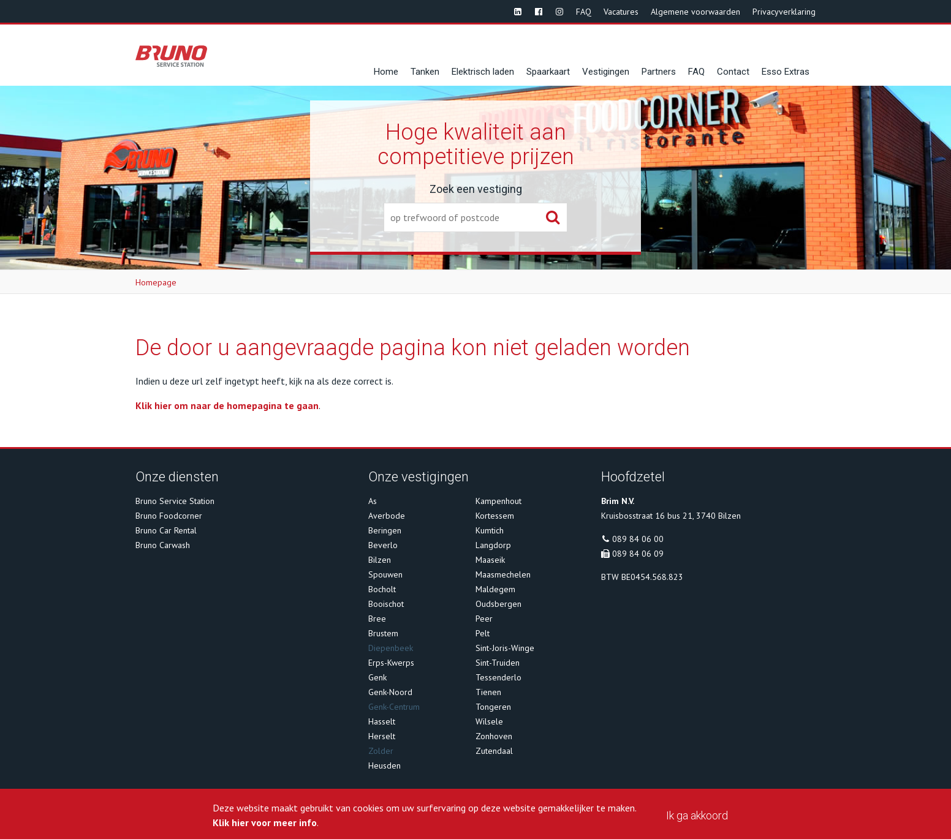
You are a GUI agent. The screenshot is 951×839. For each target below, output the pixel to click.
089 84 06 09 (638, 553)
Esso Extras (785, 71)
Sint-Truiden (498, 662)
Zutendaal (494, 750)
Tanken (425, 71)
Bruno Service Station (174, 500)
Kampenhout (498, 500)
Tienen (488, 692)
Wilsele (489, 721)
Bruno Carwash (162, 545)
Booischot (386, 603)
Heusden (384, 765)
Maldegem (495, 589)
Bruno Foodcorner (168, 515)
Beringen (384, 530)
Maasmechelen (503, 574)
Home (386, 71)
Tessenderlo (498, 677)
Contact (733, 71)
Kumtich (490, 530)
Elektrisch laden (483, 71)
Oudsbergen (498, 603)
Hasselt (381, 721)
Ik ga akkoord (697, 815)
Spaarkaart (548, 71)
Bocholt (382, 589)
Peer (484, 618)
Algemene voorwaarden (695, 11)
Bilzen (379, 559)
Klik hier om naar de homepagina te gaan (227, 405)
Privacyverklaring (784, 11)
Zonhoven (494, 736)
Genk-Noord (390, 692)
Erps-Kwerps (391, 662)
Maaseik (490, 559)
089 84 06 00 (638, 538)
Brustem (383, 633)
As (372, 500)
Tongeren (493, 706)
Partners (659, 71)
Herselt (381, 736)
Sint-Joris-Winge (505, 647)
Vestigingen (605, 71)
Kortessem (495, 515)
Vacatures (621, 11)
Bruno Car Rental (166, 530)
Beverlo (383, 545)
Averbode (386, 515)
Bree (377, 618)
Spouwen (385, 574)
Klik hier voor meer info (265, 822)
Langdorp (493, 545)
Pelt (483, 633)
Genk (377, 677)
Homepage (155, 282)
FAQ (583, 11)
